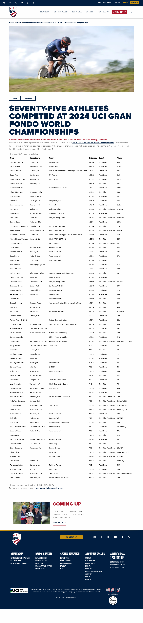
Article (18, 22)
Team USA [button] (77, 12)
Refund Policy (89, 579)
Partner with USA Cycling (117, 565)
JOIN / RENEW (119, 12)
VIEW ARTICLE (59, 522)
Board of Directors (90, 563)
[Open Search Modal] (131, 12)
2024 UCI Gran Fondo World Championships (93, 143)
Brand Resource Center (117, 562)
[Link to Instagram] (4, 3)
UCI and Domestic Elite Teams (43, 566)
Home (11, 22)
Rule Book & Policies (66, 563)
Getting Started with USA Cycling (20, 558)
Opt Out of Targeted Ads (117, 567)
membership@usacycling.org (49, 488)
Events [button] (89, 12)
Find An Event (39, 563)
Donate (134, 2)
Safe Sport (107, 2)
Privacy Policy (60, 597)
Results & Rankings (41, 558)
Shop (125, 2)
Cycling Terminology (66, 561)
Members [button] (45, 12)
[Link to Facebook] (10, 3)
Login (99, 2)
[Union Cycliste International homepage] (19, 590)
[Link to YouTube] (22, 3)
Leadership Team (90, 561)
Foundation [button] (104, 12)
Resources (63, 566)
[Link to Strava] (33, 3)
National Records (40, 569)
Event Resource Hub (41, 561)
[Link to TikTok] (27, 3)
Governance (88, 569)
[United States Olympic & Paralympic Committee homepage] (113, 591)
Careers (87, 577)
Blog (61, 569)
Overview (88, 558)
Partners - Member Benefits (18, 563)
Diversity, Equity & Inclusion (93, 571)
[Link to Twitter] (16, 3)
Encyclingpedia (64, 558)
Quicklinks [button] (117, 2)
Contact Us (71, 537)
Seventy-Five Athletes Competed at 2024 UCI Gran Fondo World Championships (55, 22)
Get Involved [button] (61, 12)
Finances (87, 566)
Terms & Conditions (71, 597)
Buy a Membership (16, 561)
